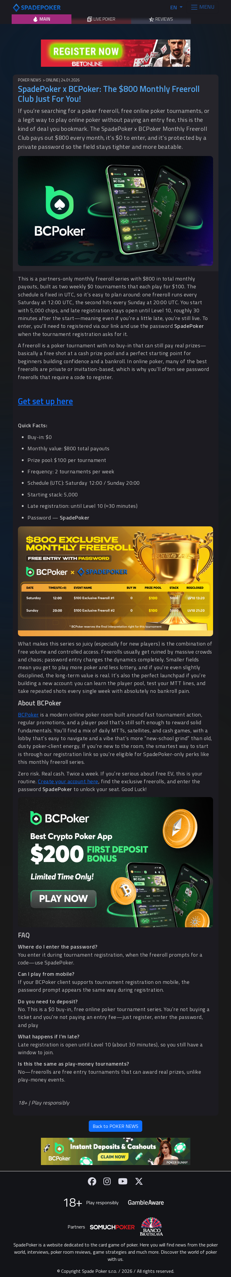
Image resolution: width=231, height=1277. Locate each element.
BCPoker (28, 715)
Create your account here (68, 781)
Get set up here (45, 401)
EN (174, 7)
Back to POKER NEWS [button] (115, 1126)
